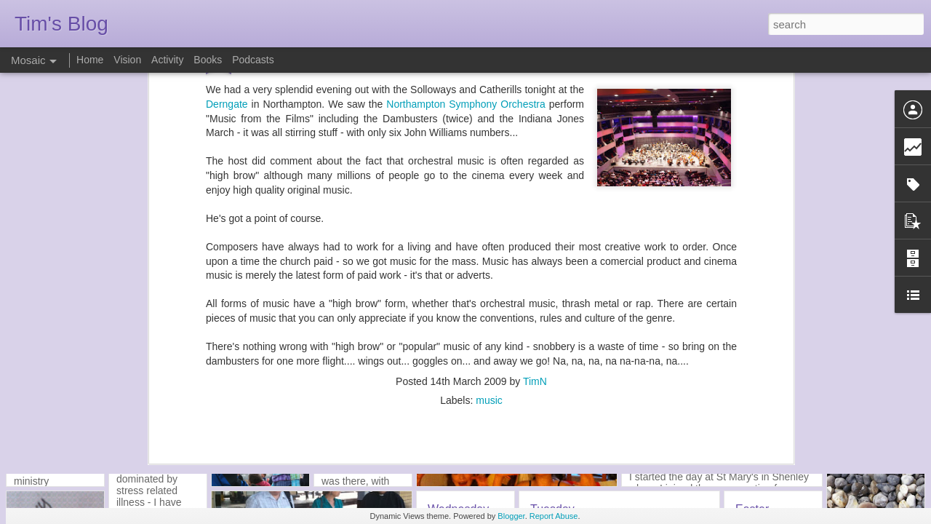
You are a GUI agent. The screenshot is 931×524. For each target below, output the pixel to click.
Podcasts (253, 60)
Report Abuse (554, 516)
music (489, 252)
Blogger (511, 516)
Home (89, 60)
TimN (535, 233)
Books (207, 60)
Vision (127, 60)
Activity (167, 60)
